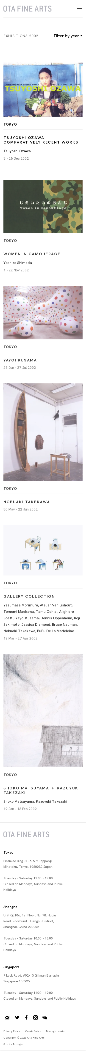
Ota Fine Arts (27, 9)
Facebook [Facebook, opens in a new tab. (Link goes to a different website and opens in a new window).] (26, 1018)
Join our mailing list (7, 1018)
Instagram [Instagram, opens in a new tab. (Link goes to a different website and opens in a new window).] (35, 1018)
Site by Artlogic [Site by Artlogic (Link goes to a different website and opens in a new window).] (13, 1044)
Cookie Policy (33, 1031)
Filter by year (67, 35)
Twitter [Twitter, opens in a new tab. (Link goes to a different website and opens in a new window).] (17, 1018)
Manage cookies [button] (56, 1031)
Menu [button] (79, 8)
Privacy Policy (11, 1031)
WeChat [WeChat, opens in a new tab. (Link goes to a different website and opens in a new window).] (44, 1018)
